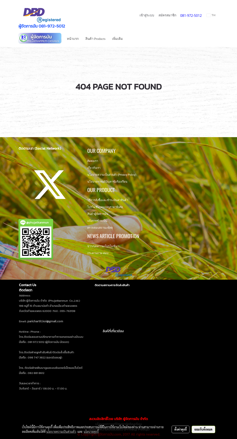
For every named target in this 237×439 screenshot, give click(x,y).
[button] (130, 38)
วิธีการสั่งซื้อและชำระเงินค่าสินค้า (107, 200)
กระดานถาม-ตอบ (97, 253)
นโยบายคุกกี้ (91, 431)
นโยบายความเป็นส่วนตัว (61, 431)
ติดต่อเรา (92, 161)
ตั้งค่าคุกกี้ (180, 429)
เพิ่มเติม (117, 38)
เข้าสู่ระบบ (147, 15)
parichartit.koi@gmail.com (45, 321)
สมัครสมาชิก (167, 15)
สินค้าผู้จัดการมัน (97, 214)
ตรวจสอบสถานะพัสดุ (100, 227)
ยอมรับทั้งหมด (203, 429)
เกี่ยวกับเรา (93, 167)
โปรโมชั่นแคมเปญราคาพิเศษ (105, 207)
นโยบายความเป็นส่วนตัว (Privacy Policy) (111, 174)
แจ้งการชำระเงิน (97, 220)
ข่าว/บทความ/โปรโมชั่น (102, 246)
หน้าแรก (73, 38)
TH (211, 15)
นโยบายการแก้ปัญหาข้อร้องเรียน (107, 181)
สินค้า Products (95, 38)
